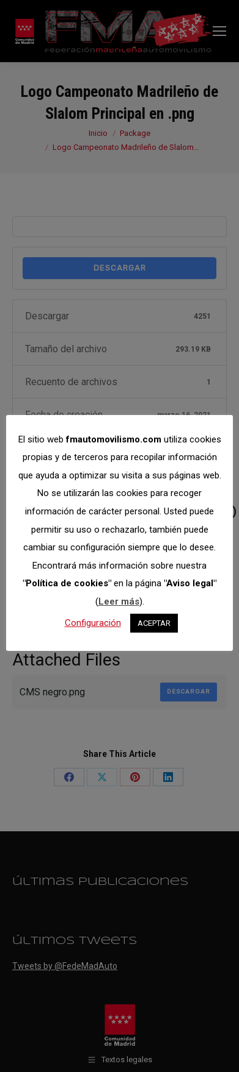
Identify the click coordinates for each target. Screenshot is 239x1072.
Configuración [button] (93, 622)
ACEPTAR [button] (154, 623)
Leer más (118, 601)
